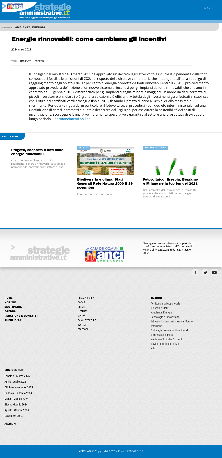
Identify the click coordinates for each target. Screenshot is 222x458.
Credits (82, 307)
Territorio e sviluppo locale (165, 303)
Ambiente (25, 61)
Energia (40, 61)
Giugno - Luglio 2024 (15, 404)
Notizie (10, 302)
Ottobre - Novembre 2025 (18, 387)
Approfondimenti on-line (71, 119)
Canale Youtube (87, 320)
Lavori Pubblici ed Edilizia (165, 343)
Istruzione (156, 326)
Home (8, 298)
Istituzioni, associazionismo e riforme (172, 321)
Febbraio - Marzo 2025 (17, 376)
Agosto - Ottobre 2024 (16, 410)
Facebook (83, 329)
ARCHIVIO (10, 423)
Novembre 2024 (13, 415)
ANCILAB (85, 451)
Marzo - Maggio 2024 (16, 398)
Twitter (82, 325)
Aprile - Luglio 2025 (15, 381)
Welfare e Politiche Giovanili (166, 339)
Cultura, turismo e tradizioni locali (169, 330)
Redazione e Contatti (21, 316)
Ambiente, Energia (161, 312)
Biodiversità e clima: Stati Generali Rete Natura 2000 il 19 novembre (105, 183)
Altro (153, 348)
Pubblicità (12, 320)
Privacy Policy (86, 298)
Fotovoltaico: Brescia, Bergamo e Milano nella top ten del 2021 (170, 181)
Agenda (10, 311)
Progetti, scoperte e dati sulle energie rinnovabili (37, 152)
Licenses (82, 311)
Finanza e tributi (160, 308)
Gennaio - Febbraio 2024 (18, 393)
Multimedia (13, 307)
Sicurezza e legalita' (162, 334)
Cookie (81, 302)
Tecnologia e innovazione (165, 317)
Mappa (81, 316)
